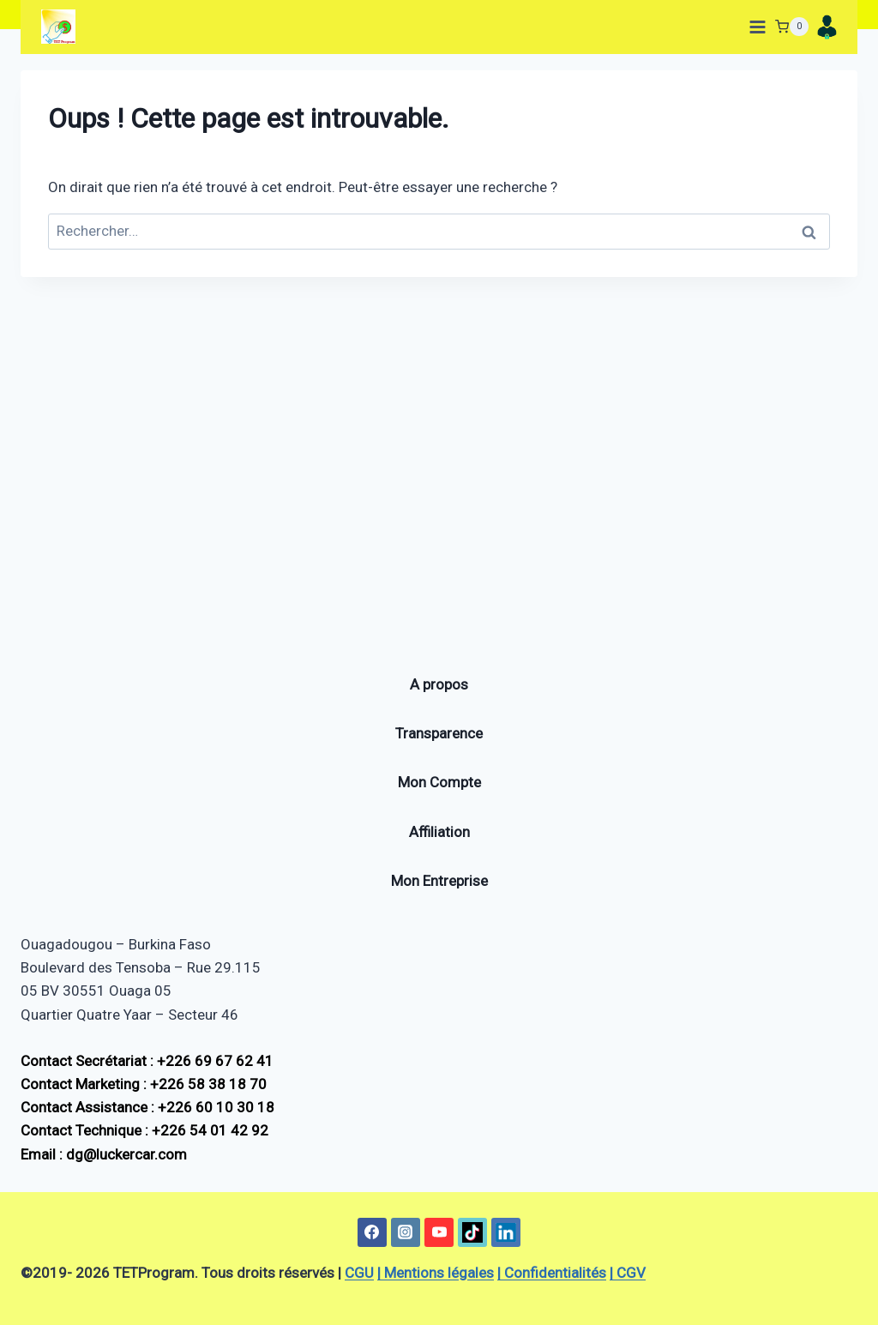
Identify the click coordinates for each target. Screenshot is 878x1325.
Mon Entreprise (439, 880)
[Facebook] (372, 1232)
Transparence (439, 734)
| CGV (628, 1272)
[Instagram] (405, 1232)
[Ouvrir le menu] (754, 26)
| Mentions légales (435, 1272)
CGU (359, 1272)
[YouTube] (439, 1232)
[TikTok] (472, 1232)
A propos (439, 684)
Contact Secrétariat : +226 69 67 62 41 (147, 1060)
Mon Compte (439, 783)
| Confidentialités (551, 1272)
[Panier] (792, 26)
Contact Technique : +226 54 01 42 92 (144, 1131)
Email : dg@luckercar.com (104, 1154)
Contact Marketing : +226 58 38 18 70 (144, 1084)
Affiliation (439, 831)
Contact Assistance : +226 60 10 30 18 (147, 1108)
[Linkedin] (505, 1232)
